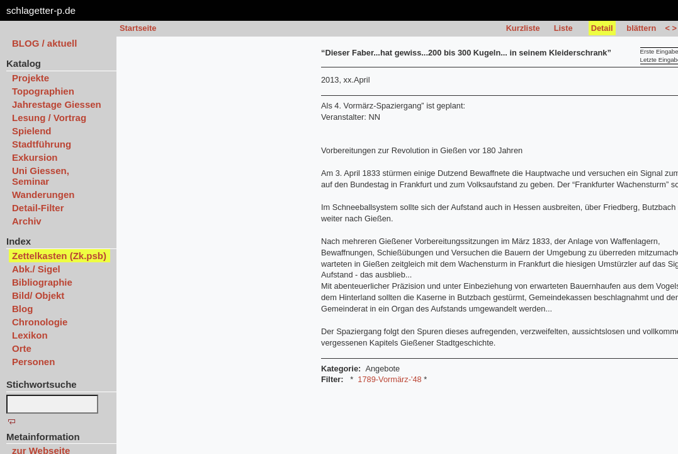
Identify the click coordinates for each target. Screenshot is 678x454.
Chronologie (39, 322)
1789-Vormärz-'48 (389, 379)
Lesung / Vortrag (49, 117)
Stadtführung (41, 144)
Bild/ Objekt (38, 295)
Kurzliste (523, 28)
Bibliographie (42, 282)
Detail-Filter (38, 207)
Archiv (27, 221)
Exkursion (35, 157)
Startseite (138, 28)
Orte (21, 348)
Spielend (32, 130)
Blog (22, 308)
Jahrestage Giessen (56, 104)
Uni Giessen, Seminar (40, 176)
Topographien (43, 91)
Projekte (30, 78)
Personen (33, 361)
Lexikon (30, 335)
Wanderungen (43, 194)
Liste (563, 28)
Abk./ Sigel (36, 269)
